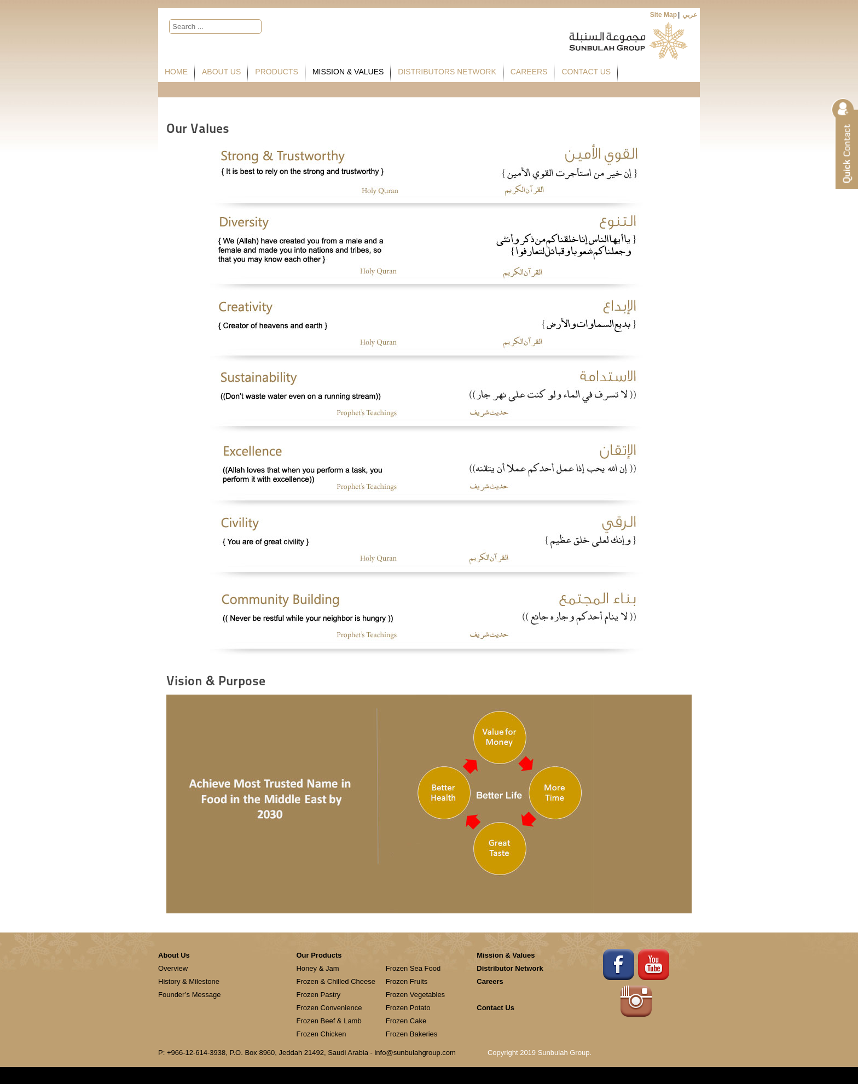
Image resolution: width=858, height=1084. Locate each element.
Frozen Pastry (318, 994)
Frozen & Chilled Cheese (335, 981)
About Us (221, 71)
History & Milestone (188, 981)
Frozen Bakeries (412, 1034)
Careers (529, 71)
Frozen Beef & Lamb (328, 1021)
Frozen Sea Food (413, 968)
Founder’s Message (189, 994)
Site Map (663, 15)
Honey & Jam (317, 968)
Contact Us (586, 71)
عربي (689, 15)
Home (176, 71)
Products (276, 71)
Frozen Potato (408, 1008)
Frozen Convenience (329, 1008)
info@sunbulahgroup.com (414, 1052)
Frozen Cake (406, 1021)
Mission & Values (348, 71)
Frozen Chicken (321, 1034)
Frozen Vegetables (415, 994)
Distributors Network (447, 71)
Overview (173, 968)
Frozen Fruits (407, 981)
